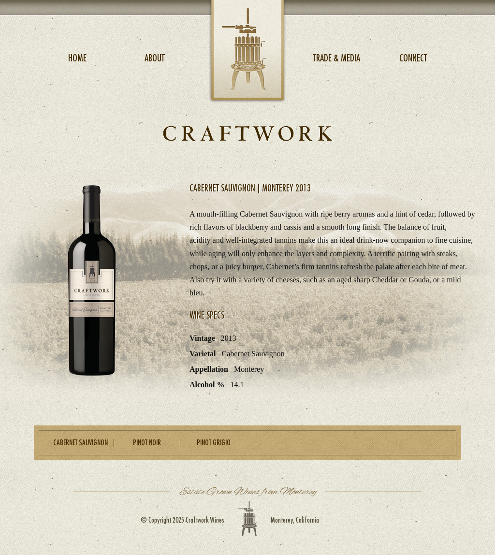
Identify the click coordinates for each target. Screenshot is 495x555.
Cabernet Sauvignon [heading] (80, 443)
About (155, 58)
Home (77, 58)
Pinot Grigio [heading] (214, 443)
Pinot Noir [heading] (147, 443)
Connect (413, 58)
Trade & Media (336, 58)
